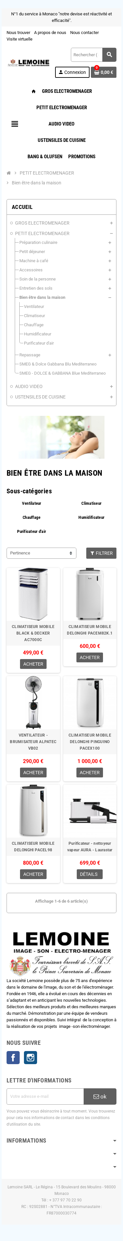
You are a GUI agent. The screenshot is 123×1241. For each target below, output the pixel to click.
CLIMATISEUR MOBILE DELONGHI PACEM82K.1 (90, 630)
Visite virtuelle (19, 39)
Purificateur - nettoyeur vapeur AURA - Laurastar (90, 846)
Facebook (13, 1057)
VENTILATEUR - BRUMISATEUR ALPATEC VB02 (33, 742)
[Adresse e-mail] (45, 1096)
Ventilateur (31, 503)
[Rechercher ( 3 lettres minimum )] (93, 55)
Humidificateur (91, 517)
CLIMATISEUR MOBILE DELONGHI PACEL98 (33, 846)
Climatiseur (91, 503)
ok (100, 1096)
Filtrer (101, 553)
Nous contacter (84, 32)
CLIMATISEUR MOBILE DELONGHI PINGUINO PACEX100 (90, 742)
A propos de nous (50, 32)
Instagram (30, 1057)
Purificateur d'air (31, 531)
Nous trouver (18, 32)
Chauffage (31, 517)
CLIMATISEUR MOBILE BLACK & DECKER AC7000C (33, 633)
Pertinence (20, 553)
